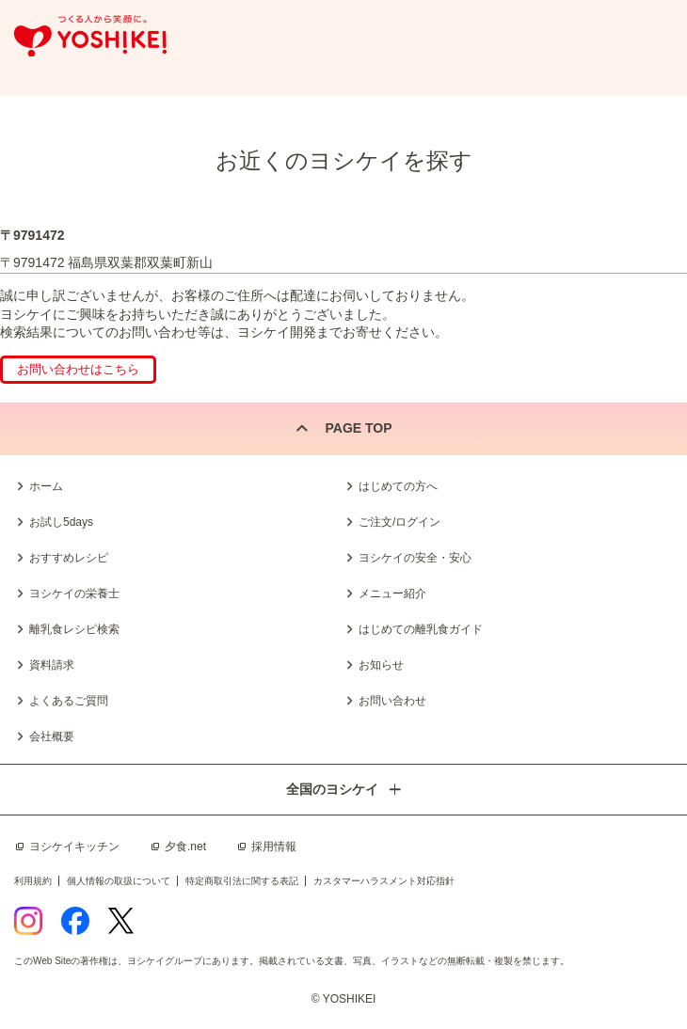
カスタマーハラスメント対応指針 (384, 881)
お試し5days (61, 522)
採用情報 (273, 846)
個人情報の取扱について (118, 881)
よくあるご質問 (68, 700)
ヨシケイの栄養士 (74, 593)
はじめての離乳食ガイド (421, 629)
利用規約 (33, 881)
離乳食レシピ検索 (74, 629)
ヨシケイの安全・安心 (415, 557)
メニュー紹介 (392, 593)
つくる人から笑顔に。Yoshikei (90, 36)
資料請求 (51, 665)
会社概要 (51, 736)
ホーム (46, 486)
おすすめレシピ (68, 557)
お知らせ (381, 665)
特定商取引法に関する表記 (241, 881)
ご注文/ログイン (399, 522)
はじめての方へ (398, 486)
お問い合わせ (392, 700)
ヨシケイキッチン (74, 846)
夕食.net (185, 846)
